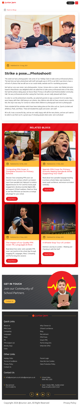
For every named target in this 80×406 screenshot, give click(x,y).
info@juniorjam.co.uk (13, 377)
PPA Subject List (9, 343)
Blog (41, 331)
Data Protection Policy (47, 364)
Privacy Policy (8, 364)
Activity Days (8, 346)
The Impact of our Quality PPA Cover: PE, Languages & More (19, 244)
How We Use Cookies (47, 361)
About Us (7, 325)
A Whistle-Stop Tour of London (56, 243)
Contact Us (9, 301)
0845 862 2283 (47, 379)
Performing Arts (45, 343)
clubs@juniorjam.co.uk (27, 377)
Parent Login (44, 358)
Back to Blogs (10, 10)
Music (6, 337)
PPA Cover (7, 328)
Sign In (70, 3)
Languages (7, 334)
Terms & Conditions (10, 361)
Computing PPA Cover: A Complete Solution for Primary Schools (20, 171)
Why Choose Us (45, 325)
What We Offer (45, 346)
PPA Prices (43, 337)
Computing (7, 331)
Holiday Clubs (8, 358)
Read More (12, 199)
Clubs (6, 348)
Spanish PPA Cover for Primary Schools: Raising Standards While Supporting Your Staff (57, 171)
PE (5, 340)
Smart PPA (43, 340)
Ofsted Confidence (46, 328)
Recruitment (44, 334)
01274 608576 (11, 387)
